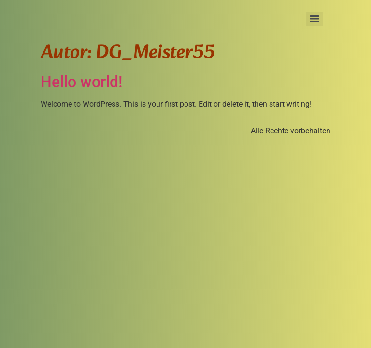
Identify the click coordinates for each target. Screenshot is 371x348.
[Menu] (314, 19)
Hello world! (81, 81)
